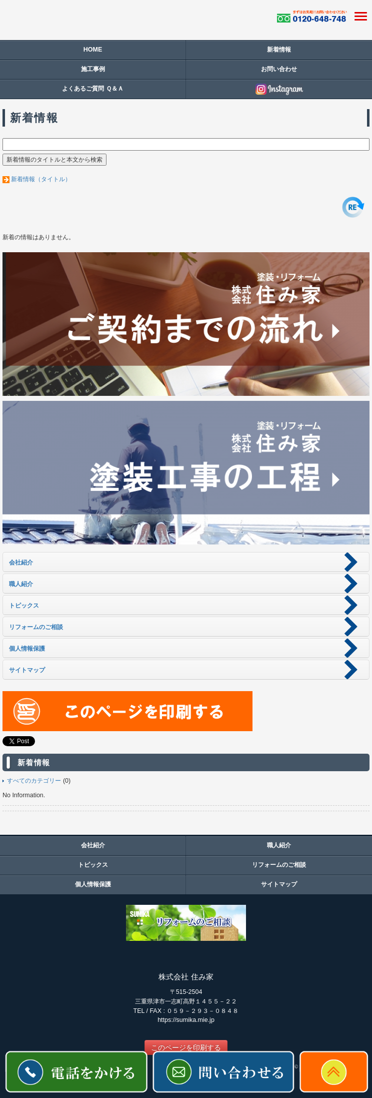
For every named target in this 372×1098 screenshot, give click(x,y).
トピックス (93, 864)
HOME (93, 49)
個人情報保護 (93, 884)
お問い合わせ (279, 69)
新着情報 (279, 49)
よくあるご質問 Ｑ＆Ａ (92, 88)
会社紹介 (93, 845)
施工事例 (93, 69)
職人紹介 (279, 845)
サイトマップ (279, 884)
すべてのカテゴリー (34, 780)
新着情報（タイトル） (41, 179)
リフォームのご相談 (279, 864)
